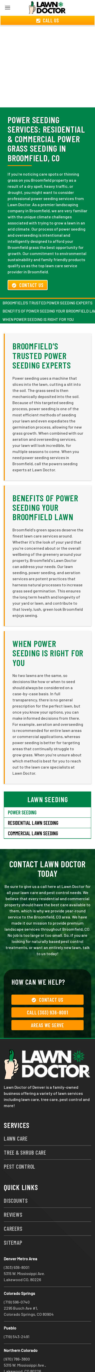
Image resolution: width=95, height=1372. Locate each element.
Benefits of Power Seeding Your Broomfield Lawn (45, 489)
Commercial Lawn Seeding (33, 815)
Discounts (16, 1182)
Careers (13, 1210)
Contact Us (27, 267)
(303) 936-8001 (16, 1249)
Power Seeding (22, 794)
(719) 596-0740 (17, 1283)
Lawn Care (16, 1120)
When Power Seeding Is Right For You (38, 301)
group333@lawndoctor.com (29, 1358)
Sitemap (13, 1224)
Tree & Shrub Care (25, 1134)
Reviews (13, 1196)
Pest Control (19, 1148)
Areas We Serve (47, 1007)
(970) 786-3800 (17, 1340)
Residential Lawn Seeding (33, 804)
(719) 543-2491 (16, 1318)
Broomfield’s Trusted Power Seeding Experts (47, 284)
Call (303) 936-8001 (47, 994)
